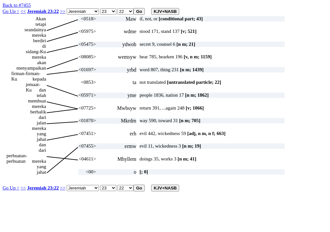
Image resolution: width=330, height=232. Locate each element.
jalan (41, 122)
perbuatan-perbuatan (16, 156)
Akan (40, 18)
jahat (41, 139)
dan (42, 89)
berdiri (39, 40)
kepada (39, 79)
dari (42, 117)
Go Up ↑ (11, 11)
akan (41, 62)
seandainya (35, 29)
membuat (37, 100)
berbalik (38, 111)
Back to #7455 (17, 5)
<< (23, 11)
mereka (39, 35)
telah (41, 95)
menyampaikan (31, 68)
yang (41, 133)
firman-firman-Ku (25, 73)
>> (62, 11)
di (44, 46)
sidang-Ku (36, 51)
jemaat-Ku (33, 84)
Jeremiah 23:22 (43, 11)
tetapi (40, 24)
